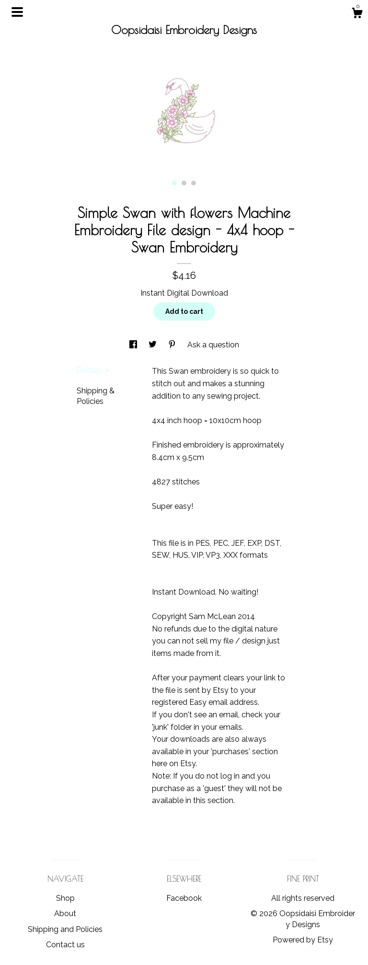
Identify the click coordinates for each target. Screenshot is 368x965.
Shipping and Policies (65, 929)
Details (93, 370)
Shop (65, 898)
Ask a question (213, 344)
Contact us (65, 944)
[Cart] (357, 14)
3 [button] (193, 183)
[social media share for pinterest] (173, 344)
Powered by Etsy (303, 939)
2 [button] (184, 183)
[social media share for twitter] (154, 344)
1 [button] (174, 183)
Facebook (184, 898)
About (65, 913)
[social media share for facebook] (134, 344)
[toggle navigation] (17, 12)
